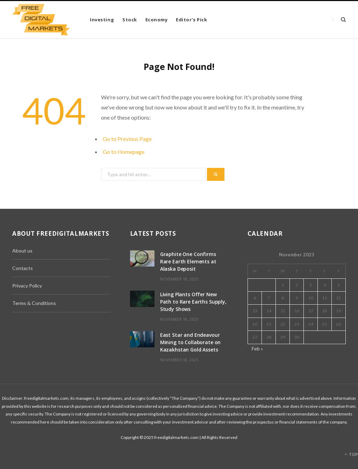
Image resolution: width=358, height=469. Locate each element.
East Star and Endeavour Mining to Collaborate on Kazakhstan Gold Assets (190, 342)
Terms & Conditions (34, 303)
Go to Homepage (123, 151)
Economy (156, 19)
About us (22, 251)
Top (351, 454)
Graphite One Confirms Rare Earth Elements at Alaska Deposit (188, 261)
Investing (102, 19)
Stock (129, 19)
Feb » (257, 348)
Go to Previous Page (127, 138)
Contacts (22, 268)
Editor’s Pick (191, 19)
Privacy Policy (27, 286)
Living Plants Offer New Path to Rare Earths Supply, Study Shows (193, 301)
